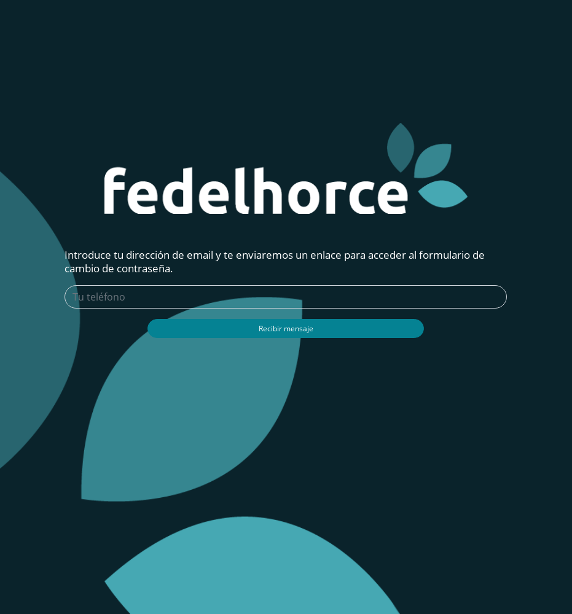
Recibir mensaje (286, 328)
